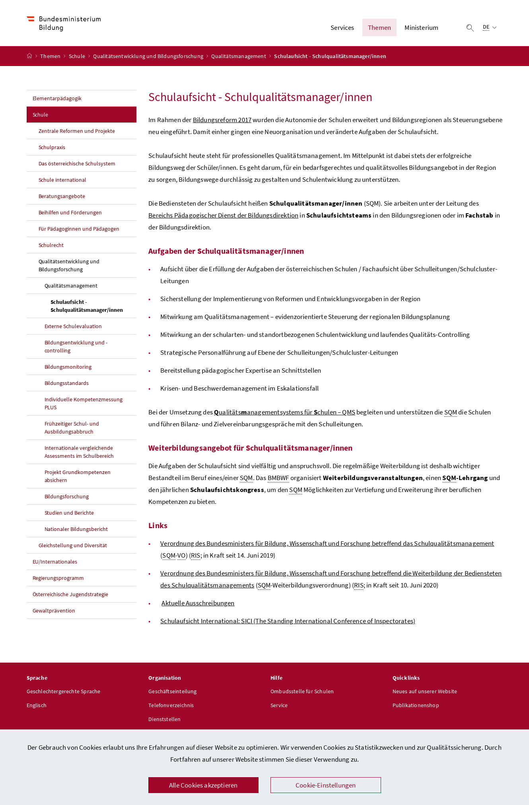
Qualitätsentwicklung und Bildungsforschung (148, 56)
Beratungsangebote (62, 196)
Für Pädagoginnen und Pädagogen (79, 228)
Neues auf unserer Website (425, 691)
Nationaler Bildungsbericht (76, 529)
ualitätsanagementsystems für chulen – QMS (284, 412)
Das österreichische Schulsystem (77, 163)
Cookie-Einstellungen (326, 785)
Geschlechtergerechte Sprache (64, 691)
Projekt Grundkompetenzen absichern (78, 476)
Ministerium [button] (421, 27)
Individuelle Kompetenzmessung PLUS (84, 403)
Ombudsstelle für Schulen (302, 691)
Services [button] (342, 27)
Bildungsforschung (67, 496)
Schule (77, 56)
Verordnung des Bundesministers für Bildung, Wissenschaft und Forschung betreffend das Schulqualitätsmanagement (327, 543)
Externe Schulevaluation (73, 326)
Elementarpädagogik (57, 98)
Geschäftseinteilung (172, 691)
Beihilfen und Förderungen (70, 212)
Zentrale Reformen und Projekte (77, 130)
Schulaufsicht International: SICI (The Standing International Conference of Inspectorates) (287, 620)
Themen (51, 56)
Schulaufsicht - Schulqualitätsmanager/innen (94, 305)
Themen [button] (379, 27)
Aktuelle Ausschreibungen (197, 603)
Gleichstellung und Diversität (73, 545)
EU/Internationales (55, 561)
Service (279, 705)
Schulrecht (51, 245)
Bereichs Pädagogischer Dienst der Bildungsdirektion (223, 215)
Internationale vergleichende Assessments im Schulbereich (79, 451)
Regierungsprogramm (58, 577)
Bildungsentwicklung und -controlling (76, 346)
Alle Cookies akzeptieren (203, 785)
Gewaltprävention (54, 610)
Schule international (63, 179)
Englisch (37, 705)
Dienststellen (164, 719)
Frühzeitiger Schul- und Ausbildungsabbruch (72, 427)
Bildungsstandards (67, 383)
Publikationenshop (416, 705)
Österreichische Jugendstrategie (71, 594)
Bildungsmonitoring (68, 366)
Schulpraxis (52, 147)
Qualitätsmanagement (239, 56)
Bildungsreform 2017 (222, 119)
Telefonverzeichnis (171, 705)
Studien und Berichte (69, 512)
